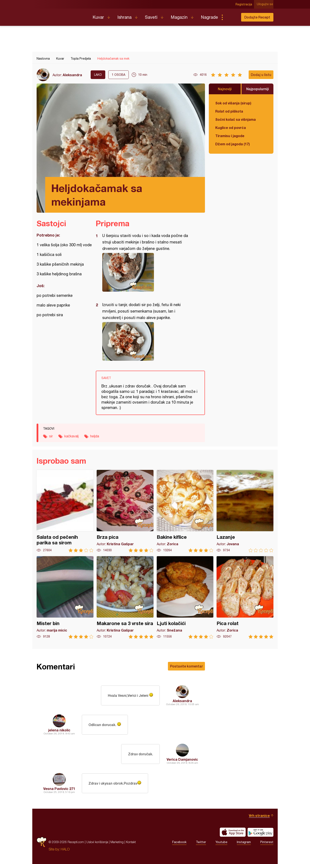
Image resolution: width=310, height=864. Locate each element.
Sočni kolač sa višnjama (235, 119)
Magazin (179, 17)
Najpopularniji (257, 89)
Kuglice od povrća (230, 127)
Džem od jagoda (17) (232, 144)
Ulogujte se (265, 4)
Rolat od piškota (229, 111)
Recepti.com (61, 15)
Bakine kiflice (185, 511)
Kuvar (98, 17)
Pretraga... (231, 17)
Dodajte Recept (257, 17)
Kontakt (131, 842)
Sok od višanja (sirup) (233, 103)
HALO (65, 849)
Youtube (221, 842)
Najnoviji (225, 89)
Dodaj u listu (261, 75)
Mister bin (65, 597)
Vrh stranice (259, 815)
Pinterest (266, 842)
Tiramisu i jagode (229, 136)
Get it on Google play (260, 832)
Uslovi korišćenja (97, 842)
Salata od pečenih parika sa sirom (65, 511)
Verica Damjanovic (182, 759)
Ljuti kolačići (185, 597)
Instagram (244, 842)
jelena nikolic (59, 730)
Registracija (244, 4)
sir (51, 436)
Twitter (201, 842)
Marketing (117, 842)
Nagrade (209, 17)
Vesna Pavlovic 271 (59, 789)
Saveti (151, 17)
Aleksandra (72, 75)
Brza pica (125, 511)
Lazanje (245, 511)
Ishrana (124, 17)
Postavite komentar (186, 666)
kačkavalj (71, 436)
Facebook (179, 842)
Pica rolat (245, 597)
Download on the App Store (233, 832)
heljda (94, 436)
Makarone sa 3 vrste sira (125, 597)
